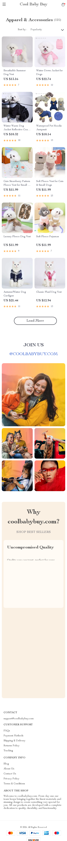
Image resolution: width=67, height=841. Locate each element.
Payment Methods (13, 736)
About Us (9, 769)
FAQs (7, 731)
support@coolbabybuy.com (19, 719)
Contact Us (10, 774)
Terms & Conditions (14, 784)
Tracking (8, 750)
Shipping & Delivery (14, 741)
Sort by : (22, 29)
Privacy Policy (11, 779)
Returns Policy (11, 746)
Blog (6, 764)
